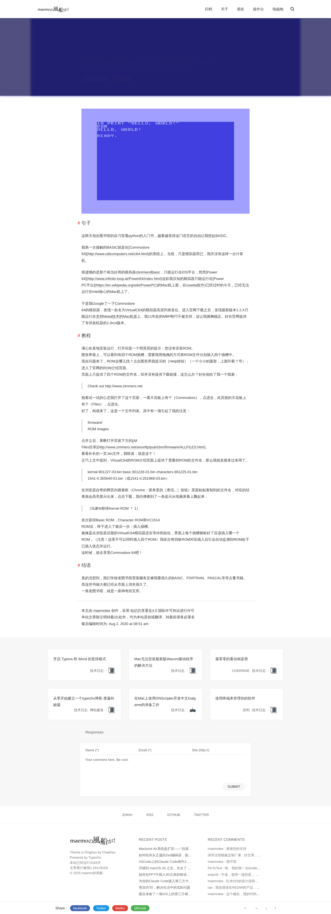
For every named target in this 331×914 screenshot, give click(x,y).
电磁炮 (278, 9)
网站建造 (96, 710)
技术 (122, 74)
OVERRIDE (241, 671)
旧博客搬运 (96, 74)
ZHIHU (127, 815)
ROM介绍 (111, 368)
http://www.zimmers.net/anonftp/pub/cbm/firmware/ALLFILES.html (151, 447)
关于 (224, 9)
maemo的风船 (92, 873)
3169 (93, 863)
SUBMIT (234, 787)
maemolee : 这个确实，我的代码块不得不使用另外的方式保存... (255, 894)
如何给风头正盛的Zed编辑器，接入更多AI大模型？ (177, 855)
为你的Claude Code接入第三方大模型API (170, 881)
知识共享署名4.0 (143, 610)
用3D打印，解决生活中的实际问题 (164, 887)
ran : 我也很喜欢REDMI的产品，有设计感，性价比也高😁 (251, 887)
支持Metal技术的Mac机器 (116, 316)
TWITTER (201, 815)
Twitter (101, 908)
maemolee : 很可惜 (222, 862)
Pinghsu (91, 852)
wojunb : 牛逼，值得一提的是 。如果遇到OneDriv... (246, 874)
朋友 (240, 9)
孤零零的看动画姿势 (231, 659)
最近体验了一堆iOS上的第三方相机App (168, 894)
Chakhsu (108, 852)
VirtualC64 (133, 310)
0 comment (160, 65)
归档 (208, 9)
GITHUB (173, 815)
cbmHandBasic (148, 272)
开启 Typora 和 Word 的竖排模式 (79, 659)
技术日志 (135, 65)
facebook (80, 908)
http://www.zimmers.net (123, 386)
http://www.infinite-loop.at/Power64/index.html (124, 279)
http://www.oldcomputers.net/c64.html (118, 254)
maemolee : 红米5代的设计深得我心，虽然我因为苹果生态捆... (255, 881)
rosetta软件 (195, 285)
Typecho (94, 857)
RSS (149, 815)
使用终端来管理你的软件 (235, 698)
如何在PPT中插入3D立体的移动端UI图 (168, 874)
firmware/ (95, 422)
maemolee (101, 610)
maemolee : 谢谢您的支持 (227, 849)
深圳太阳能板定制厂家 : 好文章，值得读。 (239, 855)
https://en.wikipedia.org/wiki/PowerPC (126, 285)
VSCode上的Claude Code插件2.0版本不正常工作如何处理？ (184, 862)
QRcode (140, 908)
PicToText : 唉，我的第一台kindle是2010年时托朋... (246, 868)
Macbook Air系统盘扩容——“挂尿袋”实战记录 (173, 849)
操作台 (258, 9)
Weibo (120, 908)
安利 (246, 710)
